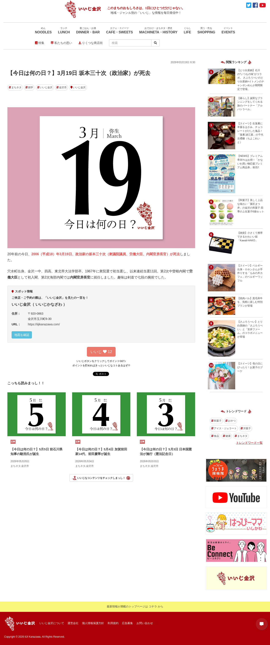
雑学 (29, 87)
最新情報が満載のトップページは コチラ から (135, 606)
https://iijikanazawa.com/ (44, 324)
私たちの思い (61, 43)
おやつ (230, 420)
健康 (227, 436)
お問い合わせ (144, 623)
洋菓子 (245, 428)
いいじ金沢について (51, 623)
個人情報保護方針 (93, 623)
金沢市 (61, 87)
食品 (215, 436)
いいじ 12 (101, 352)
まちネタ (15, 87)
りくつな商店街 (90, 43)
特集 (39, 43)
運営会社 (73, 623)
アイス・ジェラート (224, 428)
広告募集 (127, 623)
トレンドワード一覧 (249, 442)
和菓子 (216, 420)
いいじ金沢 (45, 87)
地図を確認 (21, 335)
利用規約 (113, 623)
